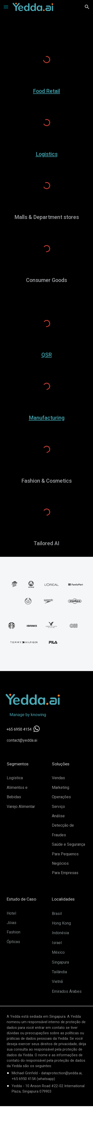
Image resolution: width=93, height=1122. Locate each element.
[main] (47, 91)
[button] (6, 7)
